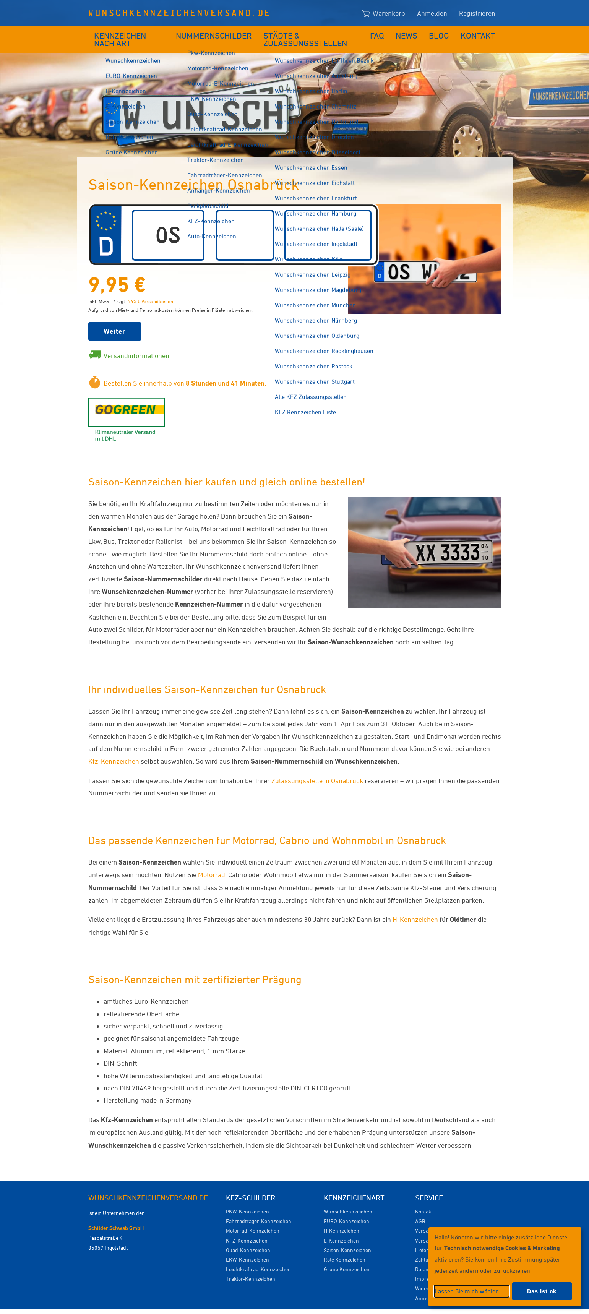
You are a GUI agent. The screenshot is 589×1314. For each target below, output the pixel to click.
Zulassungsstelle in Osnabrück (317, 769)
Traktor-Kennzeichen (250, 1267)
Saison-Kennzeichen (347, 1238)
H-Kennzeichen (415, 908)
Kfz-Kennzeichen (113, 749)
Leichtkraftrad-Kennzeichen (258, 1257)
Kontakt (480, 33)
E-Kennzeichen (341, 1229)
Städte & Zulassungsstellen (312, 33)
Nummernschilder (216, 33)
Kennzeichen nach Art (132, 33)
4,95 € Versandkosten (150, 290)
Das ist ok (542, 1291)
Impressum (388, 1305)
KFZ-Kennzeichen (247, 1229)
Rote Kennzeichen (344, 1248)
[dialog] (504, 1266)
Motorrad (211, 863)
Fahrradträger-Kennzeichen (258, 1209)
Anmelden (432, 13)
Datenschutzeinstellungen (330, 1305)
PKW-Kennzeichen (247, 1200)
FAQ (383, 33)
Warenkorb (383, 13)
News (412, 33)
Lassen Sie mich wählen (467, 1291)
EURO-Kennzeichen (346, 1209)
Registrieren (477, 13)
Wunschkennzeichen (348, 1200)
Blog (444, 33)
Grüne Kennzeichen (347, 1257)
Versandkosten (432, 1219)
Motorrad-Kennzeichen (252, 1219)
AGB (420, 1209)
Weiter (115, 320)
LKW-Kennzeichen (247, 1248)
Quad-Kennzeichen (248, 1238)
